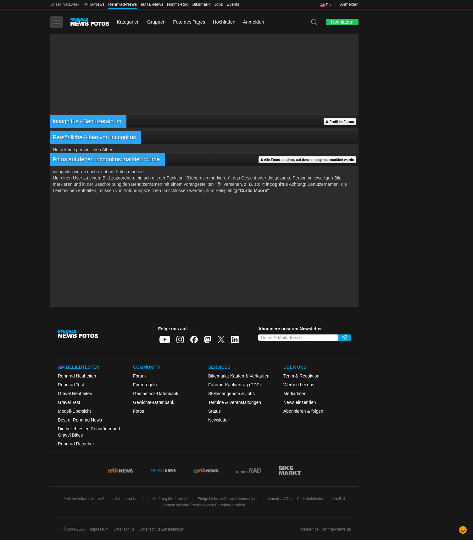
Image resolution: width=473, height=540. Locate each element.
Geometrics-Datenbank (155, 393)
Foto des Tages (189, 22)
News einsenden (299, 402)
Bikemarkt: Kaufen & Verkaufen (239, 375)
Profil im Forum (340, 122)
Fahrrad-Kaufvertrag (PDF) (234, 384)
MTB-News (94, 4)
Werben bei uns (298, 384)
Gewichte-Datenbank (153, 402)
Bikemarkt (201, 4)
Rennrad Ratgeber (76, 443)
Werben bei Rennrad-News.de (325, 529)
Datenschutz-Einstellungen (162, 529)
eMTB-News (152, 4)
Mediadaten (294, 393)
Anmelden (349, 4)
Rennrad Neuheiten (77, 375)
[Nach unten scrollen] (463, 530)
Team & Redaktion (301, 375)
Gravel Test (69, 402)
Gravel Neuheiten (75, 393)
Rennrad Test (71, 384)
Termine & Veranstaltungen (234, 402)
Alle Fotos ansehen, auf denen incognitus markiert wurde (307, 160)
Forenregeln (145, 384)
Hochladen (224, 22)
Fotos (138, 411)
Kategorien (128, 22)
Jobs (218, 4)
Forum (139, 375)
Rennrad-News (122, 4)
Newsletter (218, 419)
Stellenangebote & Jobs (231, 393)
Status (214, 411)
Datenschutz (124, 529)
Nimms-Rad (178, 4)
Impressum (99, 529)
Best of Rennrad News (80, 419)
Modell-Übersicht (74, 411)
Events (233, 4)
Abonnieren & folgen (303, 411)
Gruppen (156, 22)
